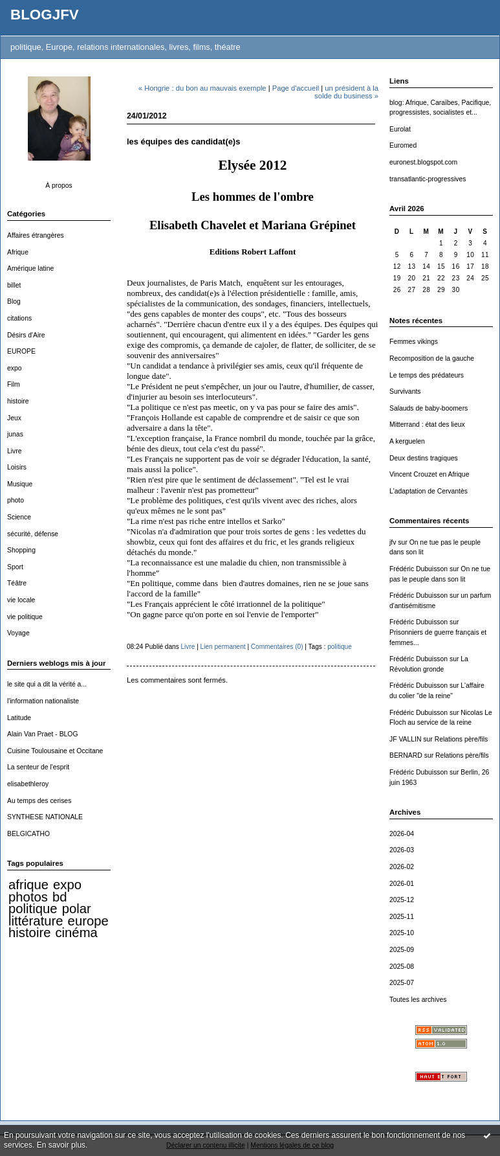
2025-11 (401, 916)
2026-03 (401, 850)
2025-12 (401, 899)
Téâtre (17, 583)
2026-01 (401, 883)
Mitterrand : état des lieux (427, 424)
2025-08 (401, 966)
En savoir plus (61, 1145)
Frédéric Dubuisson (418, 568)
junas (15, 434)
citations (19, 318)
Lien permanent (223, 646)
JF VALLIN (405, 739)
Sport (15, 567)
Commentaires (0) (277, 646)
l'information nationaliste (43, 701)
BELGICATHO (28, 833)
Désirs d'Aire (26, 335)
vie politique (25, 616)
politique (33, 908)
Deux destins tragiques (423, 458)
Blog (14, 301)
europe (88, 921)
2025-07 (401, 982)
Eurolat (400, 129)
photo (15, 500)
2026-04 (401, 833)
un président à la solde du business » (346, 92)
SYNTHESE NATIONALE (45, 817)
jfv (392, 542)
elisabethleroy (28, 784)
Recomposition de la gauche (431, 358)
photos (28, 897)
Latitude (19, 717)
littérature (35, 921)
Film (13, 384)
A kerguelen (407, 441)
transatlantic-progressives (427, 179)
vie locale (21, 600)
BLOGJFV (44, 14)
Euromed (403, 145)
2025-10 (401, 932)
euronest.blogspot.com (423, 162)
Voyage (18, 633)
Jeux (14, 418)
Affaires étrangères (35, 235)
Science (19, 517)
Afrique (17, 252)
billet (14, 285)
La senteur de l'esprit (38, 767)
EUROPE (21, 351)
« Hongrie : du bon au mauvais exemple (202, 88)
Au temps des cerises (39, 800)
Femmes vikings (413, 341)
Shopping (21, 550)
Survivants (405, 391)
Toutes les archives (417, 999)
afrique (28, 885)
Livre (14, 451)
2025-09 (401, 949)
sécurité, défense (32, 534)
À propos (58, 185)
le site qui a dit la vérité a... (47, 684)
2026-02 (401, 866)
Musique (19, 484)
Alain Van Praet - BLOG (42, 734)
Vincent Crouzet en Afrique (429, 474)
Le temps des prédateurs (426, 375)
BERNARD (405, 755)
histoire (18, 401)
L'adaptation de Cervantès (428, 491)
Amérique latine (30, 268)
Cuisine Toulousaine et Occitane (55, 750)
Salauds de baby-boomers (428, 408)
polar (76, 908)
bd (59, 897)
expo (14, 368)
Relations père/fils (461, 739)
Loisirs (17, 467)
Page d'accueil (295, 88)
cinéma (76, 932)
